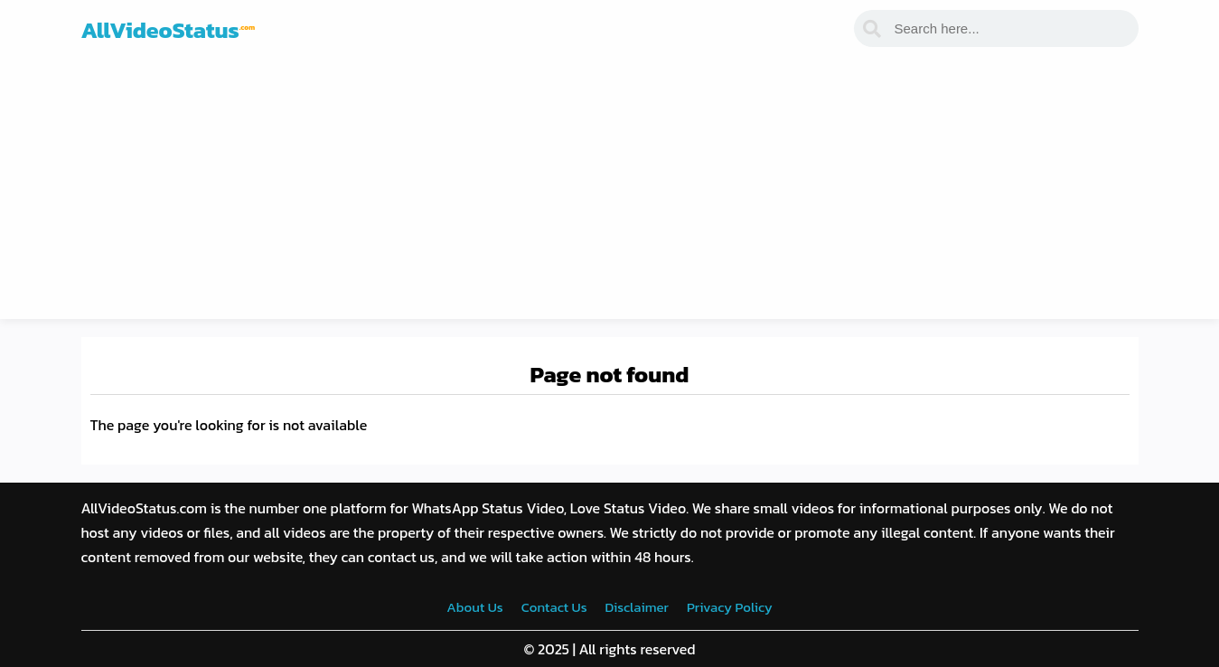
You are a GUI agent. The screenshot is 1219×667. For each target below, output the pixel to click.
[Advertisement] (610, 192)
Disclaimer (637, 607)
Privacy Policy (730, 607)
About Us (474, 607)
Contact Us (554, 607)
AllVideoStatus (168, 30)
